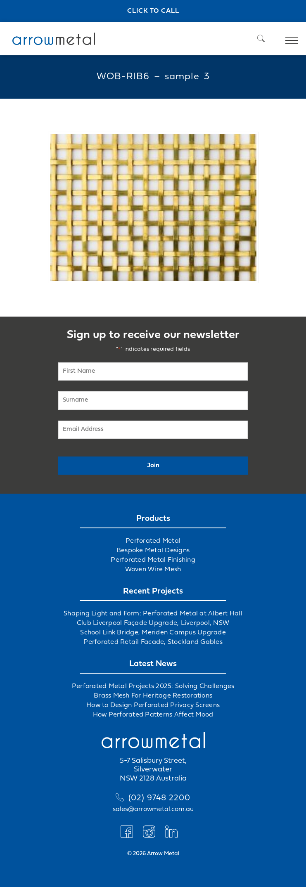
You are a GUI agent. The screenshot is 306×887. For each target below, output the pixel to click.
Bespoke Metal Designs (153, 550)
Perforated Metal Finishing (153, 560)
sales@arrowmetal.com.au (153, 809)
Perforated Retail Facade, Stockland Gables (153, 642)
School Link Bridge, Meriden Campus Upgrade (153, 632)
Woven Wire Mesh (153, 569)
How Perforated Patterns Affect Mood (153, 715)
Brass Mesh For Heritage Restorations (153, 696)
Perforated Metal (153, 541)
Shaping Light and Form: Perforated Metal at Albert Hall (153, 613)
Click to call (153, 11)
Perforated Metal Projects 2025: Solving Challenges (153, 686)
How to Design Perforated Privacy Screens (153, 705)
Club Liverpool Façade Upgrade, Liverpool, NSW (153, 623)
